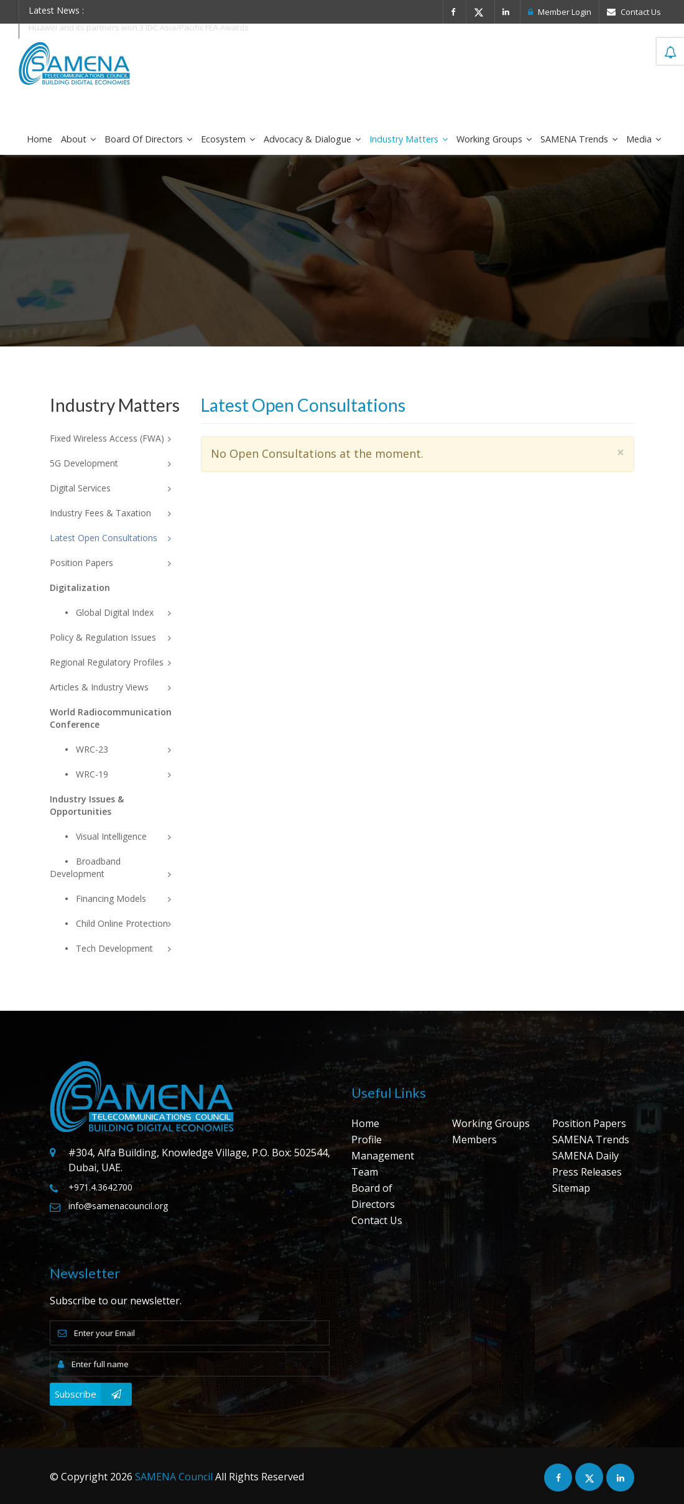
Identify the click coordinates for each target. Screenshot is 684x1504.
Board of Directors (148, 139)
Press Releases (587, 1172)
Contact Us (634, 11)
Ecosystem (228, 139)
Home (39, 139)
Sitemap (571, 1188)
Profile (366, 1139)
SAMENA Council (174, 1476)
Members (474, 1139)
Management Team (382, 1164)
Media (643, 139)
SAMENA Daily (585, 1156)
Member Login (559, 11)
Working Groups (494, 139)
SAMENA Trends (578, 139)
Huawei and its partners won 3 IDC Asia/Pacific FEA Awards (139, 27)
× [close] (620, 452)
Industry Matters (408, 139)
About (78, 139)
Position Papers (589, 1123)
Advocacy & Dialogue (312, 139)
